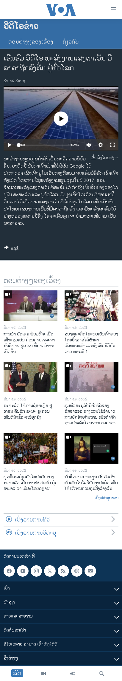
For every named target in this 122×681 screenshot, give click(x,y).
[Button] (11, 249)
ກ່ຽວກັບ (71, 42)
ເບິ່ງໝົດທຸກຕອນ (106, 498)
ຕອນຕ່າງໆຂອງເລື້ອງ (30, 42)
